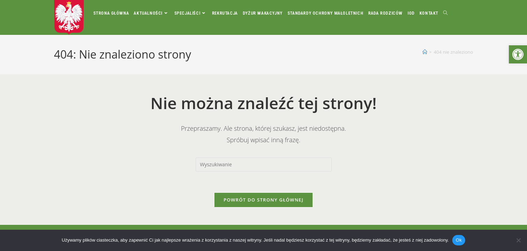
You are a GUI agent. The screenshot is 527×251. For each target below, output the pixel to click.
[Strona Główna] (425, 52)
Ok (459, 240)
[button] (518, 54)
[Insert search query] (264, 165)
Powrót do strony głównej (263, 200)
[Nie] (518, 240)
